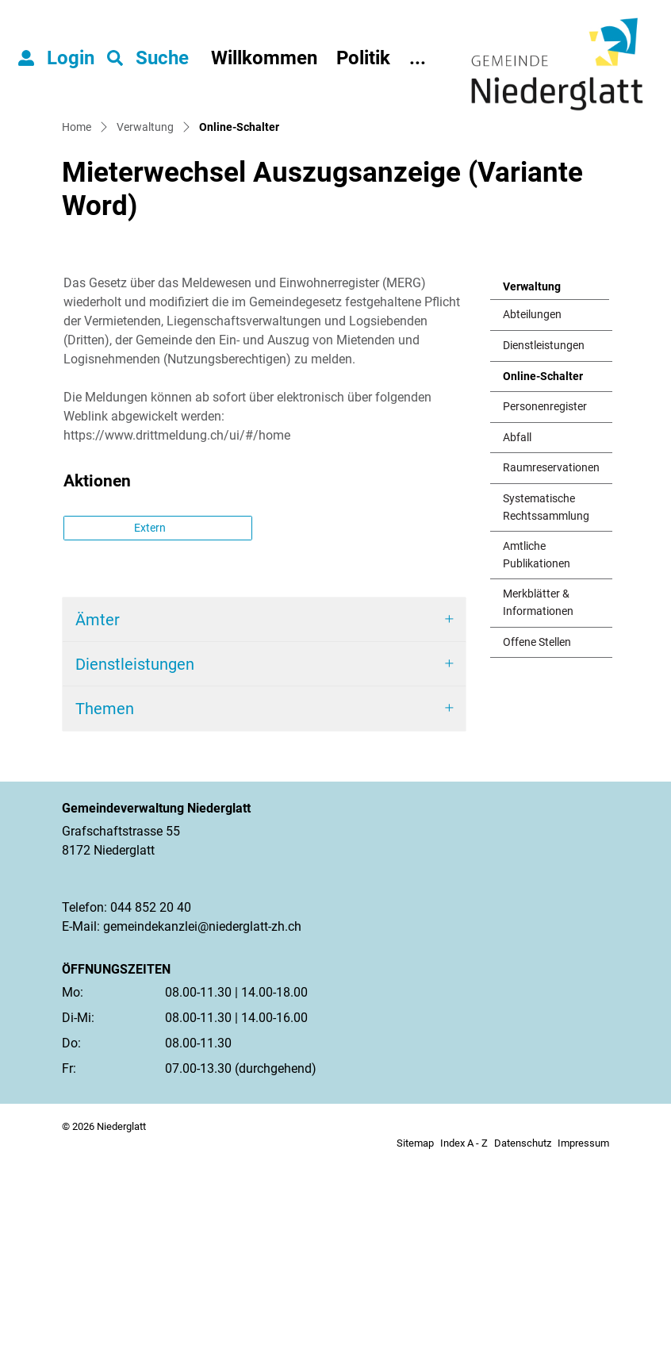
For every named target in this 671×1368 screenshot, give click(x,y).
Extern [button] (151, 732)
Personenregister (545, 611)
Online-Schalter (542, 585)
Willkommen (264, 58)
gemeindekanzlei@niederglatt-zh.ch (202, 1131)
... (417, 58)
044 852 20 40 (150, 1112)
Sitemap (415, 1348)
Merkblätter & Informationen (538, 807)
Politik (363, 58)
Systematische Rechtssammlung (546, 712)
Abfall (517, 642)
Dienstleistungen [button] (134, 868)
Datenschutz (522, 1348)
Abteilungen (532, 519)
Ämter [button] (97, 824)
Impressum (583, 1348)
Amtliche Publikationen (536, 759)
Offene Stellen (537, 847)
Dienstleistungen (544, 550)
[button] (148, 58)
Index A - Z (464, 1348)
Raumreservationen (551, 672)
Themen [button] (104, 913)
